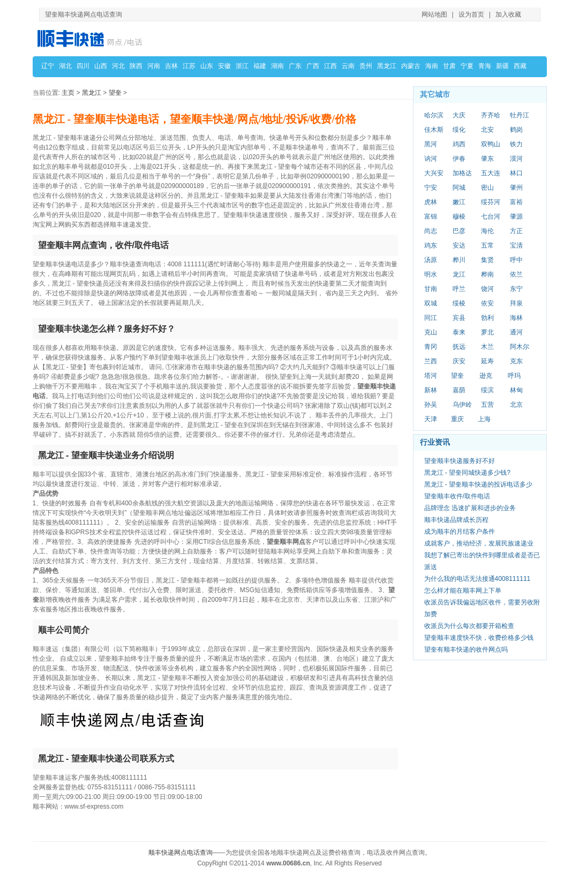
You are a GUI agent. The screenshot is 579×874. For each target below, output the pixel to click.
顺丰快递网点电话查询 (180, 852)
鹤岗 (516, 129)
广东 (295, 66)
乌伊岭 (462, 404)
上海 (484, 419)
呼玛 (514, 375)
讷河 (430, 158)
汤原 (430, 260)
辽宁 (47, 66)
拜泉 (516, 303)
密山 (487, 187)
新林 (430, 390)
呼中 (516, 260)
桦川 (459, 260)
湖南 (277, 66)
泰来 (459, 332)
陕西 (136, 66)
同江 (430, 318)
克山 (430, 332)
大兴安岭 (433, 173)
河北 (118, 66)
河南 (153, 66)
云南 (348, 66)
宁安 (430, 187)
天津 (430, 419)
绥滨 (487, 390)
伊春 (459, 158)
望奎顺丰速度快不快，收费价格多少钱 (478, 637)
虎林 (430, 202)
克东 (516, 361)
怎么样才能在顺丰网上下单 (462, 590)
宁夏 (467, 66)
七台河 (490, 216)
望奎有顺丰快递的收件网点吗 (466, 649)
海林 (516, 318)
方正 (516, 231)
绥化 (459, 129)
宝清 (516, 245)
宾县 (459, 318)
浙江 (242, 66)
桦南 (487, 274)
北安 (487, 129)
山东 (206, 66)
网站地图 (434, 14)
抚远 (459, 346)
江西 (330, 66)
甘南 (430, 289)
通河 (516, 332)
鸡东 (430, 245)
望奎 (115, 92)
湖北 (65, 66)
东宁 (516, 289)
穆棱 (459, 216)
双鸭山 (490, 144)
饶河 (487, 289)
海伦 (487, 231)
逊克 (485, 375)
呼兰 (459, 289)
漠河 (516, 158)
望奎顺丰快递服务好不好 (459, 461)
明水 (430, 274)
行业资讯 (435, 442)
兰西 (430, 361)
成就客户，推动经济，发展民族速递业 (478, 543)
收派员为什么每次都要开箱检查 (469, 626)
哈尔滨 (433, 115)
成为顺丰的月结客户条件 (459, 531)
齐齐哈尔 (490, 115)
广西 (312, 66)
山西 (100, 66)
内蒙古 (410, 66)
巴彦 (459, 231)
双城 (430, 303)
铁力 (516, 144)
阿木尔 (519, 346)
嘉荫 (459, 390)
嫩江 (459, 202)
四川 (83, 66)
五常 (487, 245)
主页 (68, 92)
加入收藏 (508, 14)
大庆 (459, 115)
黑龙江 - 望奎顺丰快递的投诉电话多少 (478, 484)
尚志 (430, 231)
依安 (487, 303)
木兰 (487, 346)
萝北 (487, 332)
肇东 (487, 158)
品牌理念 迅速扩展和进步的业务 (470, 508)
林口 (516, 173)
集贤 (487, 260)
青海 (484, 66)
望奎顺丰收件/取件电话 (457, 496)
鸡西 (459, 144)
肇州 (516, 187)
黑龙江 (386, 66)
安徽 (224, 66)
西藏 (520, 66)
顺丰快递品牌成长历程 (456, 520)
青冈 (430, 346)
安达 (459, 245)
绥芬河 (490, 202)
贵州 (365, 66)
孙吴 (430, 404)
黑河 (430, 144)
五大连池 (490, 173)
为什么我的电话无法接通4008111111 (477, 578)
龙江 (459, 274)
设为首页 (471, 14)
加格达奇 (462, 173)
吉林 (171, 66)
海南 (431, 66)
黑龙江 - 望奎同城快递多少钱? (467, 472)
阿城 (459, 187)
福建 (259, 66)
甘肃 (449, 66)
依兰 (516, 274)
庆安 (459, 361)
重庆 (457, 419)
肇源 (516, 216)
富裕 (516, 202)
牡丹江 (519, 115)
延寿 (487, 361)
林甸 (516, 390)
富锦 (430, 216)
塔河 (430, 375)
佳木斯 (433, 129)
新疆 (502, 66)
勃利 (487, 318)
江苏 (189, 66)
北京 (516, 404)
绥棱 (459, 303)
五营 (487, 404)
